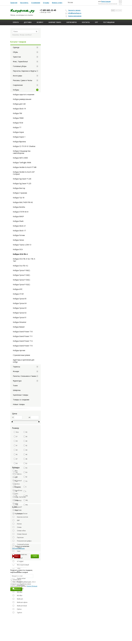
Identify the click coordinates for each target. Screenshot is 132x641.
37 (15, 437)
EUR (120, 10)
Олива (17, 527)
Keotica (17, 484)
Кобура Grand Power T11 (23, 336)
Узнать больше (32, 586)
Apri (16, 477)
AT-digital (18, 561)
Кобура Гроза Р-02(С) (21, 284)
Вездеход (18, 500)
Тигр (16, 568)
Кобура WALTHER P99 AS (23, 202)
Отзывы (46, 3)
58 (15, 472)
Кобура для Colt (19, 104)
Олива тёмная (20, 534)
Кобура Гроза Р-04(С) (21, 275)
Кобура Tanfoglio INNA (22, 162)
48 (25, 459)
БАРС (16, 494)
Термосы (16, 367)
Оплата (16, 22)
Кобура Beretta (19, 207)
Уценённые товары (20, 395)
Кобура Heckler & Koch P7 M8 (24, 167)
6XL (26, 505)
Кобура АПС (18, 289)
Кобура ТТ (17, 127)
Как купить (24, 3)
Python (17, 609)
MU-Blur (17, 595)
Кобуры (16, 90)
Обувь (15, 52)
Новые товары (19, 404)
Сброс (16, 556)
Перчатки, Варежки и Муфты (24, 71)
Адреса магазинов (73, 16)
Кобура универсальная (22, 99)
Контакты (86, 22)
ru (120, 1)
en (120, 4)
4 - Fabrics (18, 474)
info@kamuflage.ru (73, 13)
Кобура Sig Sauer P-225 (22, 183)
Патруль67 (18, 507)
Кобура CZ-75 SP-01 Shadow (24, 146)
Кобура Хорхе (18, 132)
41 (15, 446)
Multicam (18, 599)
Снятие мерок (71, 22)
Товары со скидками (21, 399)
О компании (35, 3)
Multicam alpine (20, 602)
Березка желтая (20, 517)
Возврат (40, 22)
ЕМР (16, 520)
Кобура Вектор (19, 188)
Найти (35, 556)
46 (25, 454)
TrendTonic (18, 490)
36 (25, 432)
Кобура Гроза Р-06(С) (21, 270)
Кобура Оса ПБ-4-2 (20, 266)
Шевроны (17, 390)
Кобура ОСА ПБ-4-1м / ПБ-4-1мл (24, 260)
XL (15, 496)
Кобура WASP (18, 216)
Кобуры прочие (19, 350)
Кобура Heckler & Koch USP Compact (24, 173)
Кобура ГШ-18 (18, 197)
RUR (113, 10)
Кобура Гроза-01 (19, 317)
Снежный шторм (21, 544)
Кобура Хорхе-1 (19, 137)
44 (25, 450)
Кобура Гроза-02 (19, 313)
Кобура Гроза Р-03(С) (21, 280)
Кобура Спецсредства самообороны (21, 152)
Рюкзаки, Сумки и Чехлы (22, 80)
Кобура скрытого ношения (23, 94)
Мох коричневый (21, 565)
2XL (26, 496)
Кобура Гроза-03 (19, 308)
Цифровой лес (20, 554)
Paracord (18, 487)
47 (15, 459)
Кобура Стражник (20, 193)
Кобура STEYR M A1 (21, 212)
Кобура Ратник (19, 235)
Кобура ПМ (17, 113)
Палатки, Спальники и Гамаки (25, 376)
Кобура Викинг (19, 327)
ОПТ (96, 22)
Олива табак (19, 531)
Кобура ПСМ (18, 123)
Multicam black (20, 606)
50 (15, 463)
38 (25, 437)
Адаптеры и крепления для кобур (23, 361)
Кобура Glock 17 (19, 230)
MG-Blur (17, 592)
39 (15, 441)
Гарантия (13, 3)
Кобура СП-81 (18, 294)
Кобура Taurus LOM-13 (22, 245)
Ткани (15, 385)
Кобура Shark (18, 221)
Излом (17, 524)
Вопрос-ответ (57, 3)
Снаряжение (18, 85)
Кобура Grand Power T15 (23, 346)
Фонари (16, 371)
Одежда (16, 47)
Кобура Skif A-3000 (20, 158)
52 (25, 463)
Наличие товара (55, 22)
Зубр (16, 504)
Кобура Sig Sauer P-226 (22, 179)
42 (25, 446)
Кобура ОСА (18, 249)
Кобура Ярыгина (19, 141)
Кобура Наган (18, 240)
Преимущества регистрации (107, 3)
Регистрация (106, 1)
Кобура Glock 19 (19, 108)
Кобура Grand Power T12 (23, 341)
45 (15, 454)
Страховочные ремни (21, 355)
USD (116, 10)
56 (25, 468)
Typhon (17, 612)
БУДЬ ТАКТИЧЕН (20, 497)
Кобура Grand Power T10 (23, 331)
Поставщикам (108, 22)
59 (25, 472)
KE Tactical (18, 481)
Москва (70, 2)
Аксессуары (17, 76)
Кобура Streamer (19, 322)
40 (25, 441)
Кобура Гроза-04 (19, 303)
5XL (16, 505)
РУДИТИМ (18, 510)
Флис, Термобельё (20, 61)
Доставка (28, 22)
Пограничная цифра (22, 541)
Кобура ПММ (18, 118)
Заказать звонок (73, 10)
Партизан (18, 537)
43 (15, 450)
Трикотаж (17, 57)
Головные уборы (19, 66)
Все (16, 432)
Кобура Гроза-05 (19, 298)
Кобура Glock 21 (19, 226)
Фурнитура (17, 381)
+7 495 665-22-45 (48, 10)
